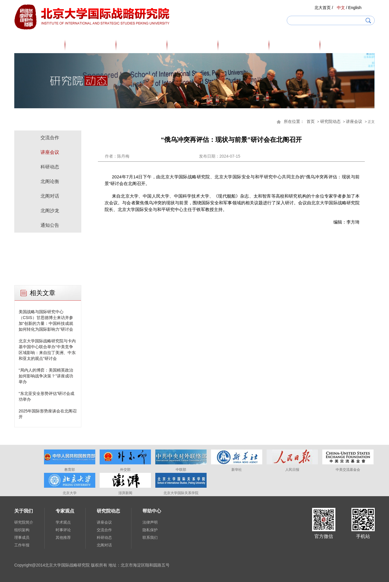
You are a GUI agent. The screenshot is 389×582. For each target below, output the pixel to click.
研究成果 (243, 45)
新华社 (236, 470)
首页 (40, 45)
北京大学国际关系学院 (180, 493)
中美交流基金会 (348, 470)
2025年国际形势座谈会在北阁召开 (48, 414)
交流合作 (50, 137)
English (355, 7)
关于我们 (90, 45)
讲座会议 (354, 121)
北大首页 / (323, 7)
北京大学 (70, 493)
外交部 (125, 470)
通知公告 (50, 225)
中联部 (181, 470)
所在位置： (294, 121)
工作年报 (21, 545)
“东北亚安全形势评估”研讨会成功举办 (46, 396)
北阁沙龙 (50, 210)
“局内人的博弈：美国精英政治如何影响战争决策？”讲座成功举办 (46, 376)
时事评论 (63, 530)
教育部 (69, 470)
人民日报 (292, 470)
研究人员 (141, 45)
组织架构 (21, 530)
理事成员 (21, 537)
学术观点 (63, 522)
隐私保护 (150, 530)
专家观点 (192, 45)
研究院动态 (295, 45)
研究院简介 (23, 522)
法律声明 (150, 522)
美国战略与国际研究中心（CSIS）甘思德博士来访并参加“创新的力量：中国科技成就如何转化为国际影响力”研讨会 (46, 320)
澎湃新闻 (125, 493)
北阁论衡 (50, 181)
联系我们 (150, 537)
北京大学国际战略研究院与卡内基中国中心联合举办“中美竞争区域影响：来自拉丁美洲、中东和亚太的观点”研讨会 (47, 350)
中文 (341, 7)
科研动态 (50, 166)
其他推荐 (63, 537)
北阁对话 (50, 196)
